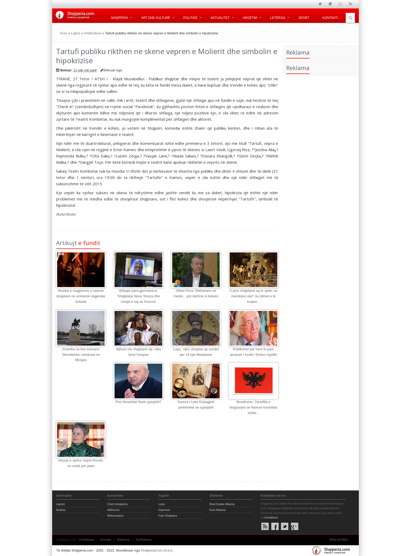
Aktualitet (220, 18)
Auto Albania (217, 509)
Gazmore (164, 509)
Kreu (63, 33)
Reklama (123, 540)
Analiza (61, 509)
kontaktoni (271, 517)
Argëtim (250, 18)
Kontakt (105, 540)
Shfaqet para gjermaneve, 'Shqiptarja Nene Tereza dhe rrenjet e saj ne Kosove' (138, 296)
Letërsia (277, 18)
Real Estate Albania (222, 504)
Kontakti (330, 18)
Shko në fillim (338, 540)
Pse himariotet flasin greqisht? (138, 402)
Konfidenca (144, 540)
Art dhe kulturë (155, 18)
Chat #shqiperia (117, 504)
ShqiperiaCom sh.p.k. (157, 550)
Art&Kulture (92, 33)
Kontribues (86, 540)
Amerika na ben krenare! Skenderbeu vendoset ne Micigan (81, 354)
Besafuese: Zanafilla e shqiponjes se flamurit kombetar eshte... (253, 407)
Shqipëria (119, 18)
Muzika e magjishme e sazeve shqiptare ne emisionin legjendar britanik (80, 296)
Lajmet (60, 504)
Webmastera (115, 515)
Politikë (190, 18)
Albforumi (113, 509)
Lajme (75, 33)
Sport (304, 18)
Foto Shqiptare (167, 515)
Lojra (161, 504)
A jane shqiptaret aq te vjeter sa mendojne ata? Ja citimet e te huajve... (253, 296)
